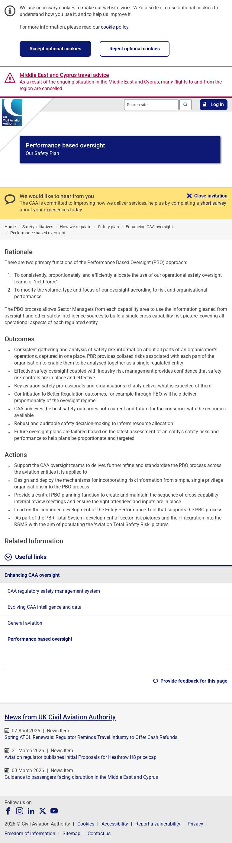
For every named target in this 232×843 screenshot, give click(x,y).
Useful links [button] (26, 557)
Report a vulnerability (157, 824)
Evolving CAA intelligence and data (45, 607)
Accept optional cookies (55, 49)
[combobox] (151, 104)
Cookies (85, 824)
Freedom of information (30, 833)
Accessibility (115, 824)
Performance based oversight (40, 639)
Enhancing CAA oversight (32, 575)
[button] (213, 104)
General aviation (25, 623)
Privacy (195, 824)
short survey (213, 203)
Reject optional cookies (134, 49)
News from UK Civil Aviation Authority (60, 717)
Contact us (99, 833)
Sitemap (71, 833)
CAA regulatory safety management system (54, 591)
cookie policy (114, 27)
